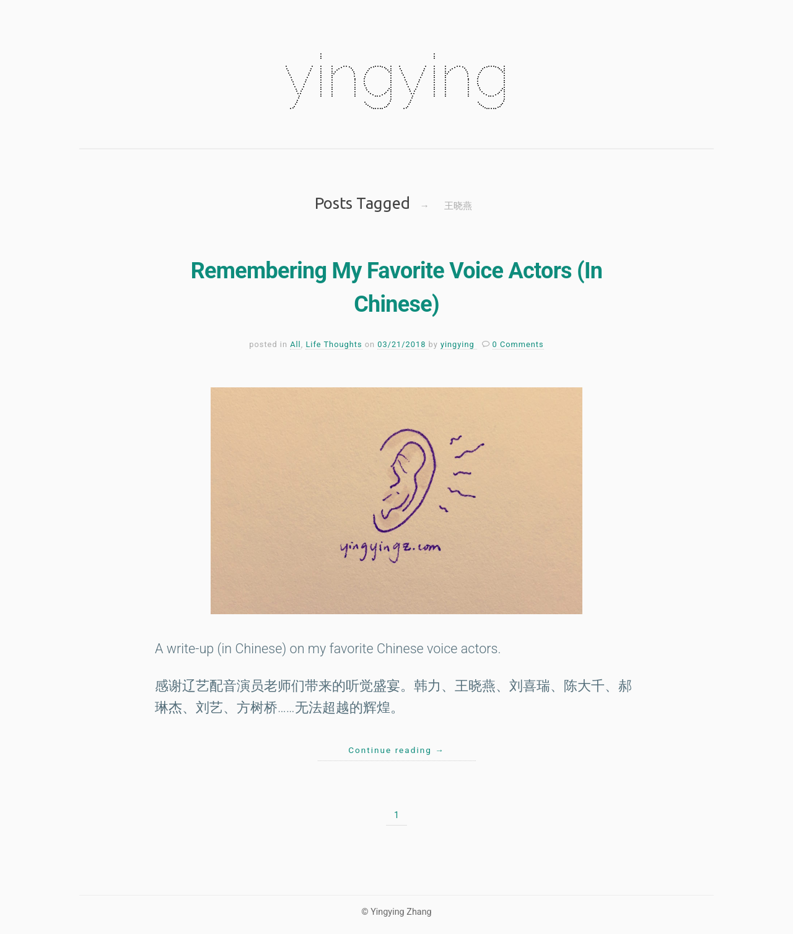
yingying (396, 75)
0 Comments (518, 344)
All (295, 344)
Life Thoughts (333, 344)
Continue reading (396, 750)
